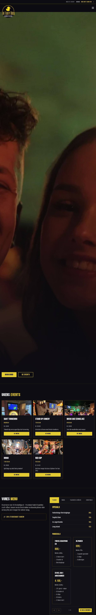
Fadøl (63, 500)
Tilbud (54, 500)
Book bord (9, 374)
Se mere (16, 434)
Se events (26, 374)
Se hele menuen (85, 610)
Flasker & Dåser (75, 500)
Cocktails (89, 500)
